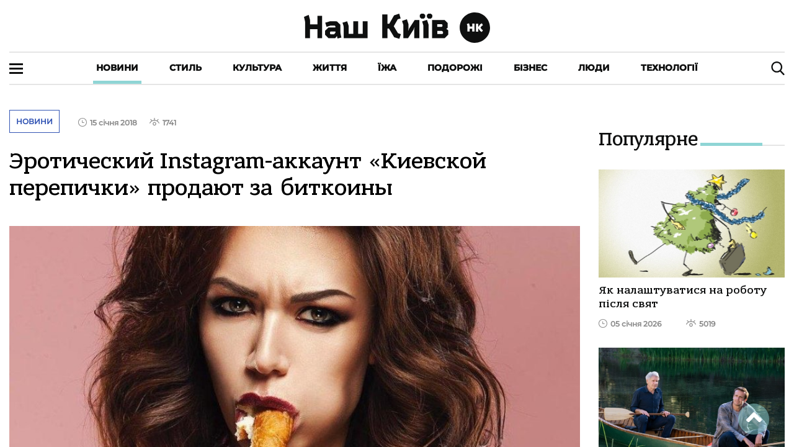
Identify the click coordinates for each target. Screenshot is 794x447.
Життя (330, 67)
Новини (117, 67)
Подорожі (455, 67)
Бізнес (530, 67)
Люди (594, 67)
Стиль (185, 67)
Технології (669, 67)
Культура (257, 67)
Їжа (387, 67)
